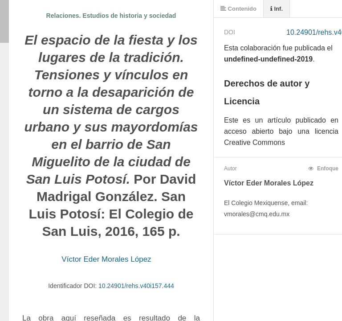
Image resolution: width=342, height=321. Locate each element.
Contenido (238, 8)
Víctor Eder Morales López (106, 259)
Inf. (276, 8)
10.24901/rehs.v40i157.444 (136, 285)
